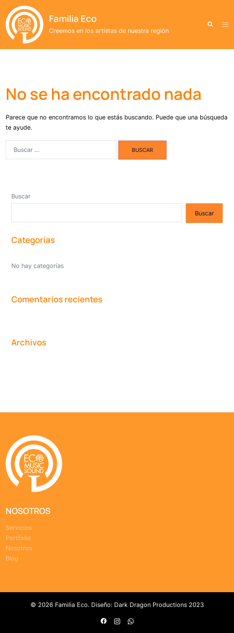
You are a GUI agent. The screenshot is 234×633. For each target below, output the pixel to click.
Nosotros (19, 548)
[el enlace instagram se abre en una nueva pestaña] (117, 620)
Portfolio (18, 538)
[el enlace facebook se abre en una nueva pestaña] (104, 620)
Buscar (21, 196)
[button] (210, 25)
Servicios (19, 527)
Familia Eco (73, 18)
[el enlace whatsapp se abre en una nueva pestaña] (131, 620)
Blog (12, 558)
